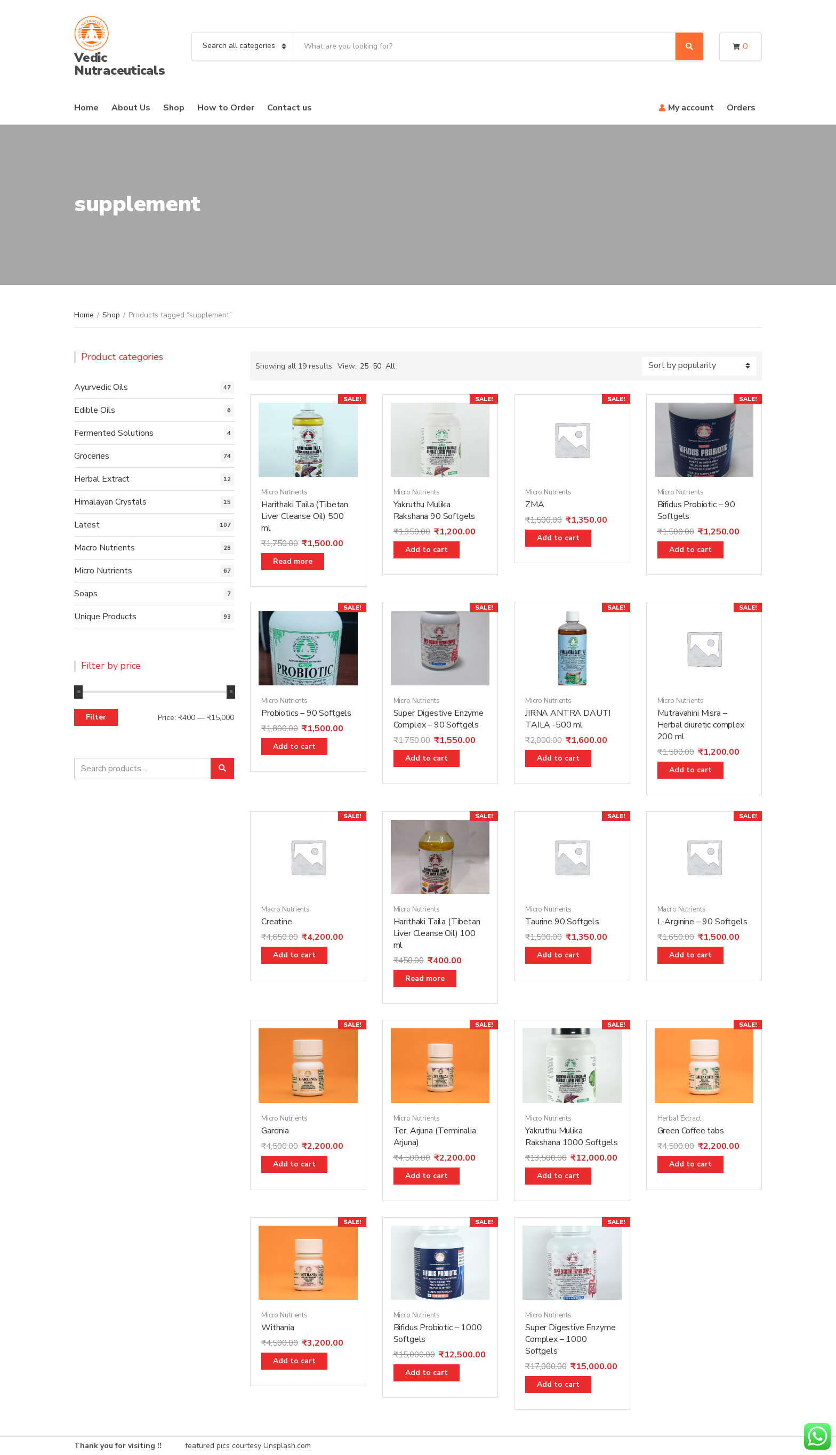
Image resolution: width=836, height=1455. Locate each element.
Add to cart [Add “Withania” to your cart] (294, 1361)
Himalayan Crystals (110, 502)
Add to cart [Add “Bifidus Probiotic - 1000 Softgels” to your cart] (426, 1373)
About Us (130, 108)
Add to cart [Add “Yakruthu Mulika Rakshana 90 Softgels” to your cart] (426, 550)
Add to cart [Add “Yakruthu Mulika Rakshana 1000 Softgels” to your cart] (558, 1176)
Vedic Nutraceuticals (119, 64)
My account (691, 108)
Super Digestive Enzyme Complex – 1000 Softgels (570, 1339)
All (390, 366)
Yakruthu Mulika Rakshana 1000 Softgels (571, 1136)
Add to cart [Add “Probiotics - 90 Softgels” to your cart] (294, 746)
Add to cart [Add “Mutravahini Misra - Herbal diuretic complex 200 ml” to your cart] (690, 770)
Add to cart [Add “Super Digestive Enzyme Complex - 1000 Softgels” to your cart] (558, 1384)
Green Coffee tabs (690, 1131)
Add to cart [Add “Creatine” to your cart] (294, 955)
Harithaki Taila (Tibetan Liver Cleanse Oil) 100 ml (436, 933)
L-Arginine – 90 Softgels (702, 922)
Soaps (86, 593)
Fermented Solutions (114, 433)
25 (364, 366)
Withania (277, 1327)
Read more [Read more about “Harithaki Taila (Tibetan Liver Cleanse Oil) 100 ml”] (425, 978)
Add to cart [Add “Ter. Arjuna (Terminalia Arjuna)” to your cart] (426, 1176)
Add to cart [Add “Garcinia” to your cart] (294, 1164)
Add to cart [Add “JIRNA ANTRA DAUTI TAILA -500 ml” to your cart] (558, 758)
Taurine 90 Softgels (562, 922)
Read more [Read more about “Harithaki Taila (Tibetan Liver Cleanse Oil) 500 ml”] (292, 561)
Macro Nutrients (285, 909)
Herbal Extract (679, 1118)
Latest (87, 525)
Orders (741, 108)
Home (86, 108)
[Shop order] (699, 366)
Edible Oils (94, 410)
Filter (96, 717)
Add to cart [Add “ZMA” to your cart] (558, 538)
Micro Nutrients (284, 492)
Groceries (91, 456)
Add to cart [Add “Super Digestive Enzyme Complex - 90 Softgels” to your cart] (426, 758)
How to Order (225, 108)
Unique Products (105, 616)
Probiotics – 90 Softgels (306, 713)
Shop (173, 108)
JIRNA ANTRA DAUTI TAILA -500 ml (567, 719)
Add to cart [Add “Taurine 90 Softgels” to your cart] (558, 955)
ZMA (534, 504)
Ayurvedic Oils (101, 387)
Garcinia (275, 1131)
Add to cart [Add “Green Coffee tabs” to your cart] (690, 1164)
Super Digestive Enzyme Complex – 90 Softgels (438, 719)
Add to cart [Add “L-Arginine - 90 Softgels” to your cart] (690, 955)
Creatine (276, 922)
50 (377, 366)
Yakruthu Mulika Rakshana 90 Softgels (434, 510)
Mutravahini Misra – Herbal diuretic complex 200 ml (700, 724)
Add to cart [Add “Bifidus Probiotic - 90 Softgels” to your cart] (690, 550)
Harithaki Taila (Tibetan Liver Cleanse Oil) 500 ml (304, 516)
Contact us (289, 108)
